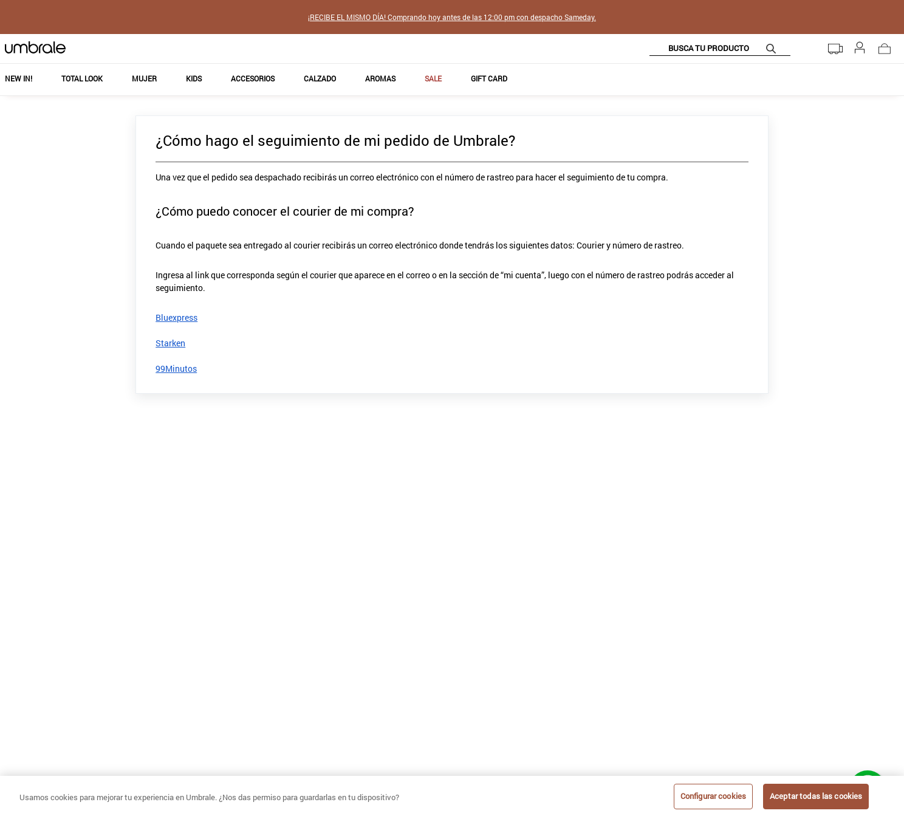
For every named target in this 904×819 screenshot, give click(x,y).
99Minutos (176, 368)
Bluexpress (176, 317)
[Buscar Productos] (773, 48)
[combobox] (719, 48)
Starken (170, 343)
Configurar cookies (713, 795)
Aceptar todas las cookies (816, 795)
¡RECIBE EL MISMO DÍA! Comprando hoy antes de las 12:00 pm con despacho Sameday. (452, 17)
